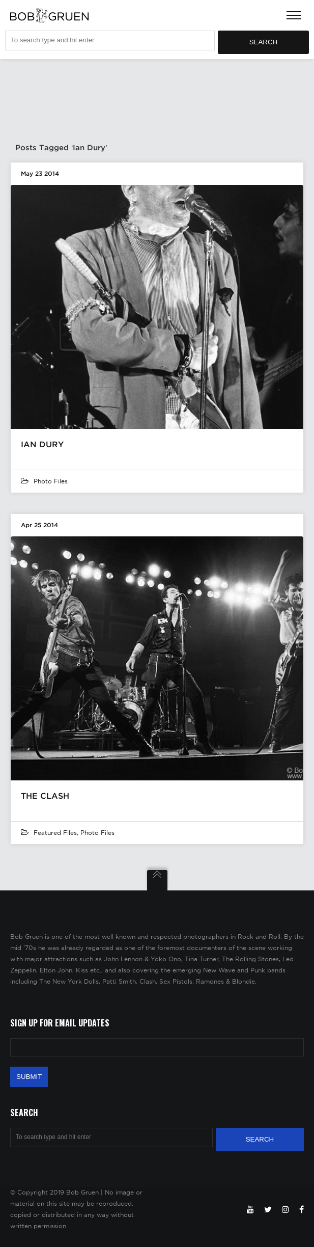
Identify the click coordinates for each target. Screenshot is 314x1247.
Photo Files (51, 481)
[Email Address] (157, 1047)
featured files (55, 832)
